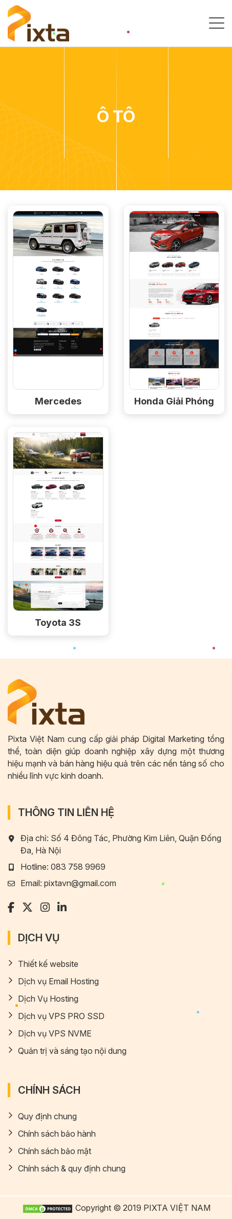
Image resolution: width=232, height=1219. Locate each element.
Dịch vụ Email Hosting (58, 981)
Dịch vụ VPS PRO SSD (61, 1016)
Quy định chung (47, 1116)
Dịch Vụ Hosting (48, 999)
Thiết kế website (48, 964)
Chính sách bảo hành (57, 1133)
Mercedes (58, 401)
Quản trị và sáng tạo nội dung (72, 1051)
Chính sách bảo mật (54, 1151)
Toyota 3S (58, 622)
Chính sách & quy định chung (71, 1168)
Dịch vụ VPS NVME (55, 1033)
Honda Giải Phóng (174, 401)
